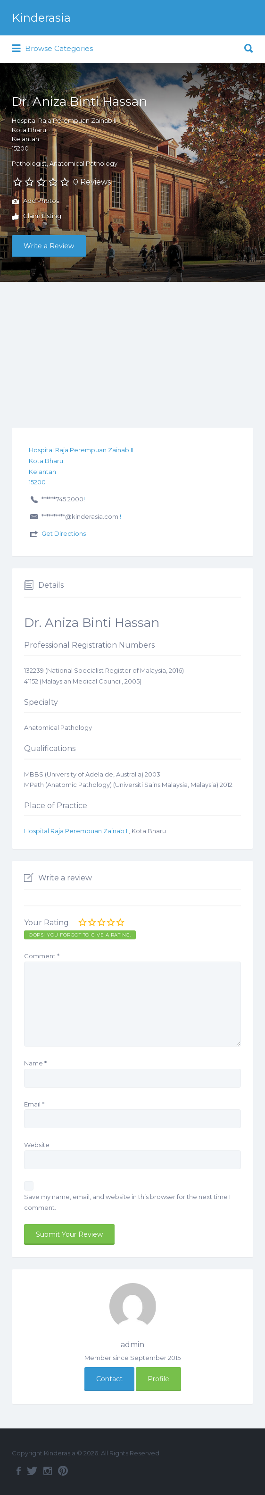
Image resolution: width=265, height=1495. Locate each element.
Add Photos (35, 201)
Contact (109, 1379)
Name (35, 1063)
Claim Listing (36, 216)
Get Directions (63, 533)
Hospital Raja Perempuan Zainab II (76, 831)
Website (37, 1145)
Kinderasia (41, 18)
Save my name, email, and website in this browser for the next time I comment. (127, 1202)
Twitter (32, 1471)
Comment (41, 956)
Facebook (19, 1471)
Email (34, 1104)
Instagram (47, 1471)
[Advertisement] (132, 353)
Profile (158, 1379)
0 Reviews (92, 181)
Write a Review (49, 246)
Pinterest (63, 1471)
